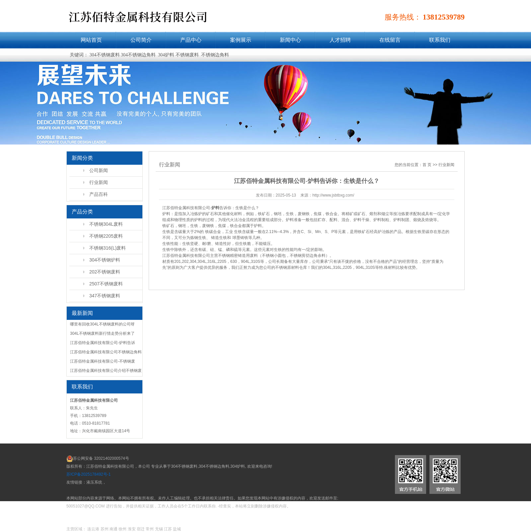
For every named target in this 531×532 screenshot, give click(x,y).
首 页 (426, 164)
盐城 (177, 529)
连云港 (93, 529)
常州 (150, 529)
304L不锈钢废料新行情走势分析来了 (102, 333)
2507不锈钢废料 (106, 283)
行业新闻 (98, 182)
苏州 (105, 529)
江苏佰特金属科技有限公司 (186, 255)
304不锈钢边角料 (214, 466)
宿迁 (141, 529)
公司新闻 (98, 170)
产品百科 (98, 194)
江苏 (168, 529)
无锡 (159, 529)
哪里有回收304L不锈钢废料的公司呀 (102, 324)
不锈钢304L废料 (106, 224)
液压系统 (94, 482)
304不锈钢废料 (184, 466)
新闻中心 (290, 40)
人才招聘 (340, 40)
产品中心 (190, 40)
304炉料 (237, 466)
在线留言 (390, 40)
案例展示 (240, 40)
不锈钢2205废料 (106, 236)
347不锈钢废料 (104, 295)
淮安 (132, 529)
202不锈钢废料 (104, 271)
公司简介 (141, 40)
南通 (113, 529)
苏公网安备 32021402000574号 (101, 458)
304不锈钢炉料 (104, 260)
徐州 (122, 529)
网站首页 (91, 40)
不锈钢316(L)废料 (107, 248)
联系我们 (439, 40)
